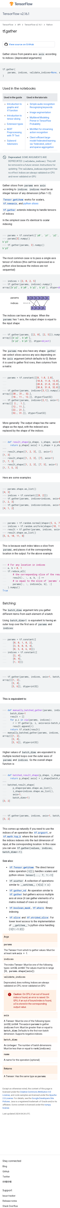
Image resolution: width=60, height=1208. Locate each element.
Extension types (15, 124)
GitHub (6, 1171)
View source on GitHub (19, 44)
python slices (30, 203)
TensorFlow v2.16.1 (16, 14)
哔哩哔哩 (7, 1182)
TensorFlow (8, 24)
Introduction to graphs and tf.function (14, 107)
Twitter (6, 1176)
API (18, 24)
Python (49, 24)
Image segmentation (40, 112)
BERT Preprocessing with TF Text (14, 132)
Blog (5, 1166)
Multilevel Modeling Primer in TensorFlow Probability (40, 120)
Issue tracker (9, 1195)
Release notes (10, 1201)
